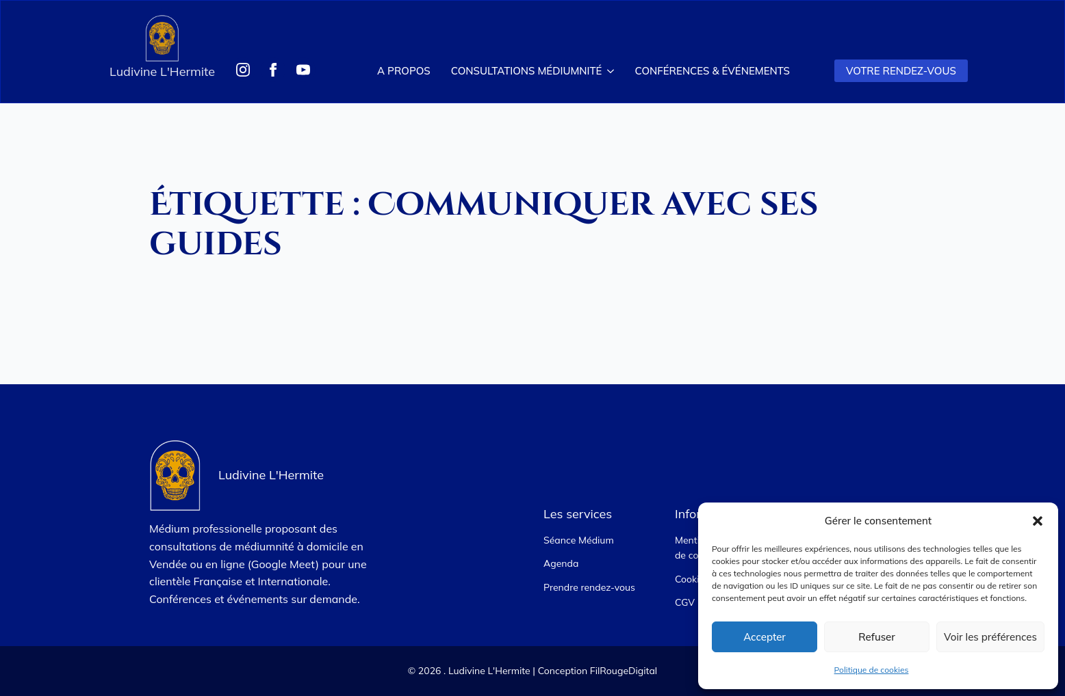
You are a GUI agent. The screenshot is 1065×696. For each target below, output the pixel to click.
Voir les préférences (990, 636)
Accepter (764, 636)
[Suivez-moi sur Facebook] (273, 69)
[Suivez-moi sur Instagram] (243, 69)
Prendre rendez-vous (589, 587)
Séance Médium (578, 540)
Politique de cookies (871, 670)
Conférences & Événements (711, 70)
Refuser (876, 636)
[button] (1037, 521)
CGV (685, 602)
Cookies (692, 579)
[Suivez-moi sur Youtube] (303, 69)
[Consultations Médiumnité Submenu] (613, 71)
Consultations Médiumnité (526, 70)
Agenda (560, 563)
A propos (404, 70)
